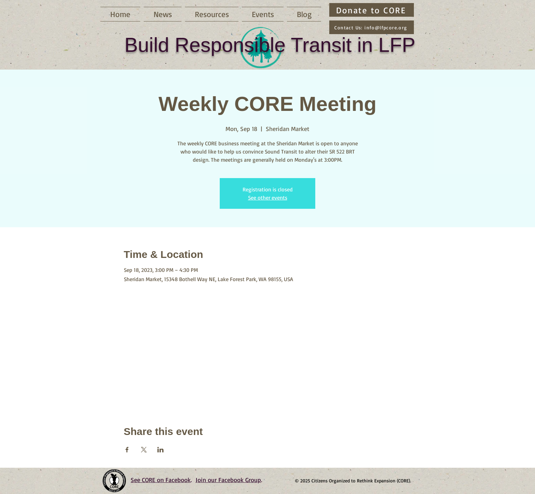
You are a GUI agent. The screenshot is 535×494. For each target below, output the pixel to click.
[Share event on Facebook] (127, 449)
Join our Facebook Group (228, 479)
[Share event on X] (144, 449)
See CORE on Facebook (161, 479)
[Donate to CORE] (371, 10)
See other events (267, 197)
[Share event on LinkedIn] (160, 449)
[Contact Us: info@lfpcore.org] (371, 27)
